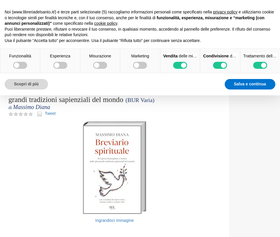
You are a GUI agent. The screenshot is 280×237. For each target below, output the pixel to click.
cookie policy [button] (105, 23)
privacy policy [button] (225, 12)
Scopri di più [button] (26, 84)
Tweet (50, 113)
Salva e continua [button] (250, 84)
